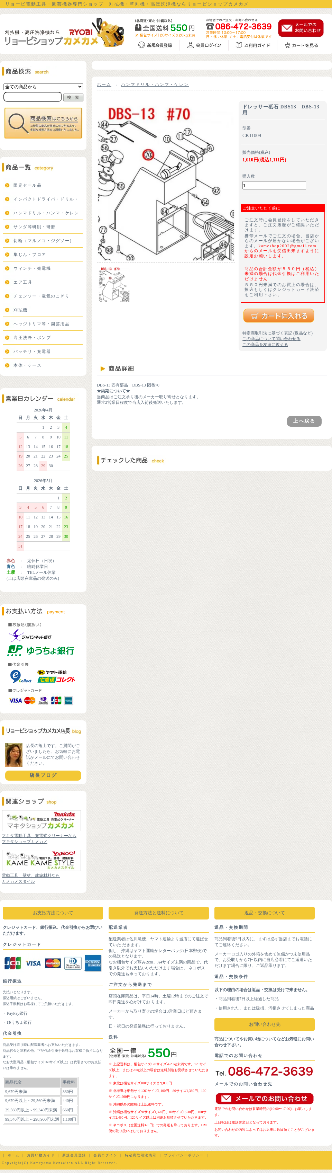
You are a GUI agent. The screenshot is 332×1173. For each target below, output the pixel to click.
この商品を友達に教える (265, 344)
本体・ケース (27, 365)
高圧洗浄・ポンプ (32, 337)
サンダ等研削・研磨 (34, 226)
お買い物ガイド (41, 1155)
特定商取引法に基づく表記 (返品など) (277, 333)
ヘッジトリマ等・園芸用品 (41, 323)
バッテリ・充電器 (32, 351)
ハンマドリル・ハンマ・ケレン (46, 213)
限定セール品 (27, 185)
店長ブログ (43, 775)
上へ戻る (304, 421)
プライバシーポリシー (184, 1155)
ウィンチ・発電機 (32, 268)
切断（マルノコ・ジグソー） (43, 240)
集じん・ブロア (29, 254)
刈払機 (20, 310)
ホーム (104, 84)
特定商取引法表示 (141, 1155)
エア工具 (22, 282)
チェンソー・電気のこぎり (41, 296)
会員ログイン (105, 1155)
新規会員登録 (74, 1155)
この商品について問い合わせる (271, 338)
